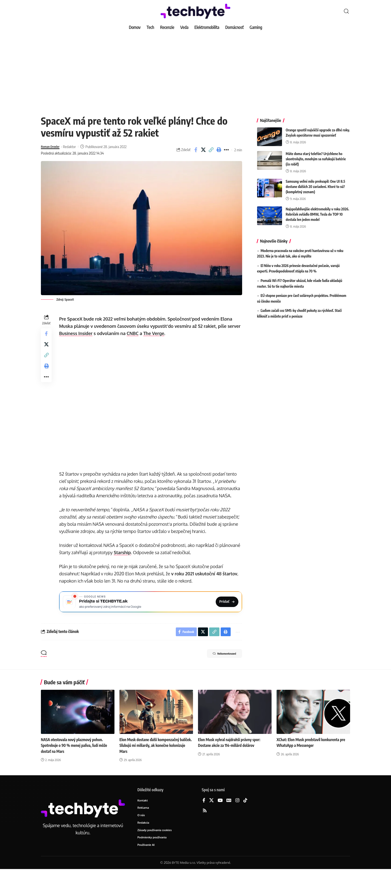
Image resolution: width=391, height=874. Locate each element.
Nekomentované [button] (219, 657)
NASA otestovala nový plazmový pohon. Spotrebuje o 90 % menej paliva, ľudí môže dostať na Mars (76, 748)
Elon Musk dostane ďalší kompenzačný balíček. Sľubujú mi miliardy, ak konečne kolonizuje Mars (152, 748)
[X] (211, 803)
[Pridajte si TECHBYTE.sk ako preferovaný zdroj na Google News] (151, 602)
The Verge (154, 333)
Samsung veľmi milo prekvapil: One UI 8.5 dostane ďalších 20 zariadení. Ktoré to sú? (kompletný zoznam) (315, 182)
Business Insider (77, 333)
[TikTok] (245, 803)
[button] (346, 11)
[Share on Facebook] (195, 150)
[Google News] (229, 803)
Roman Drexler (52, 146)
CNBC (134, 333)
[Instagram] (237, 803)
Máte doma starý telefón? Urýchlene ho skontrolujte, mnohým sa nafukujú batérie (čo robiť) (316, 155)
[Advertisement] (195, 70)
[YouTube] (220, 803)
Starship (123, 552)
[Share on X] (203, 150)
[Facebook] (204, 803)
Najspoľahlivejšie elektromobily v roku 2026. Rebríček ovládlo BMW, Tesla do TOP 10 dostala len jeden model (317, 210)
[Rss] (205, 813)
